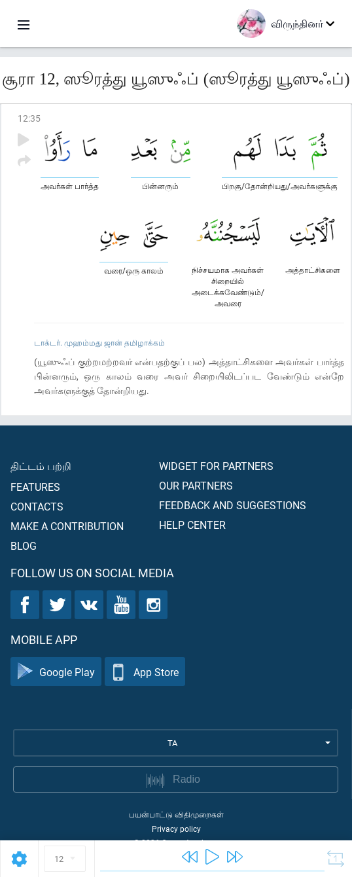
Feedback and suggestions (232, 505)
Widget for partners (216, 466)
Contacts (36, 506)
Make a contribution (67, 526)
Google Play (56, 672)
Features (35, 486)
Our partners (196, 485)
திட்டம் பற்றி (40, 466)
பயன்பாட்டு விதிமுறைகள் (176, 814)
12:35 (29, 118)
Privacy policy (176, 828)
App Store (145, 672)
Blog (23, 545)
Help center (192, 524)
